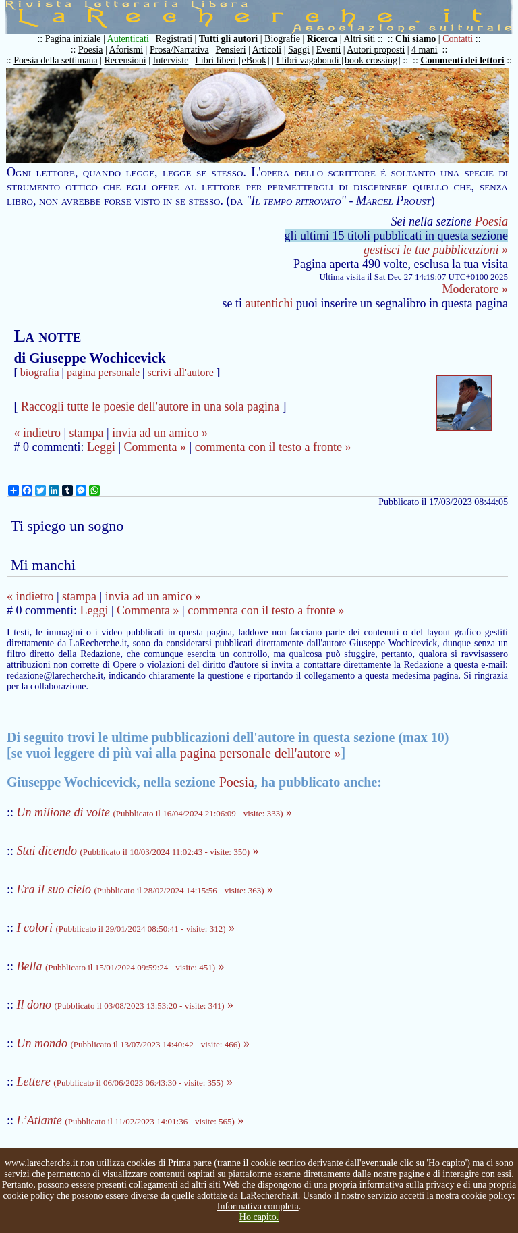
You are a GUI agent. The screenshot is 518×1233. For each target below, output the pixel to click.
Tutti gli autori (228, 39)
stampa (86, 433)
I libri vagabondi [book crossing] (338, 60)
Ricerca (322, 39)
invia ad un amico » (160, 433)
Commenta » (155, 447)
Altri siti (359, 39)
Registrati (174, 39)
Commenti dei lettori (462, 60)
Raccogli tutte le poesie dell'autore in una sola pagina (150, 406)
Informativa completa (258, 1206)
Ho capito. (259, 1217)
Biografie (282, 39)
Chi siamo (415, 39)
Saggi (299, 50)
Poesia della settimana (55, 60)
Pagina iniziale (73, 39)
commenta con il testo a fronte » (273, 447)
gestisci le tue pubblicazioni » (436, 250)
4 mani (424, 50)
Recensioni (125, 60)
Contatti (457, 39)
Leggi (101, 447)
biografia (39, 372)
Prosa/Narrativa (179, 50)
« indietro (37, 433)
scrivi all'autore (181, 372)
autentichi (269, 303)
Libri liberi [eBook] (232, 60)
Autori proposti (376, 50)
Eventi (328, 50)
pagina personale (103, 372)
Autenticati (128, 39)
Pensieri (231, 50)
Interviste (171, 60)
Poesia (90, 50)
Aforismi (126, 50)
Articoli (267, 50)
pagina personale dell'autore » (260, 752)
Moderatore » (475, 289)
